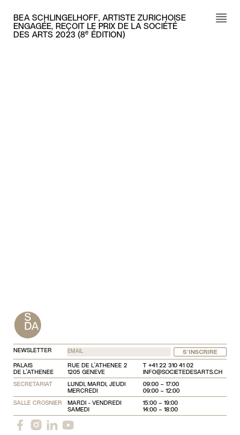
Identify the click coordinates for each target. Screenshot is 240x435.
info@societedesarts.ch (183, 372)
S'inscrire (200, 352)
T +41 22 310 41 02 (168, 366)
